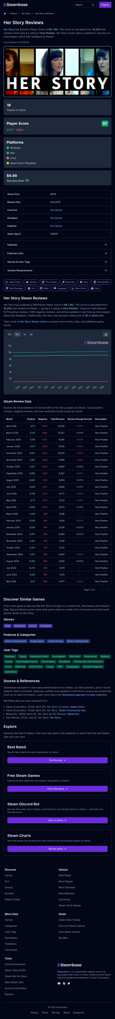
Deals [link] (84, 282)
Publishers (11, 943)
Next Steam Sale (14, 982)
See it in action (57, 820)
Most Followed (67, 887)
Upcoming (64, 899)
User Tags (10, 931)
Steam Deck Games (70, 905)
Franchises (11, 949)
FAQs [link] (95, 288)
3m (10, 334)
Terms (45, 1012)
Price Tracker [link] (49, 282)
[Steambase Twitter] (69, 983)
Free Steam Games (69, 931)
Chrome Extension (15, 964)
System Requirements (57, 270)
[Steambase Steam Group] (64, 983)
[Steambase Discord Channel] (59, 983)
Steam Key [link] (68, 282)
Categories (11, 925)
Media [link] (44, 288)
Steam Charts (12, 899)
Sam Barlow (56, 210)
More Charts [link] (79, 288)
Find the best (57, 760)
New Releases (67, 893)
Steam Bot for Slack (16, 976)
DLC (7, 881)
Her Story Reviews (44, 13)
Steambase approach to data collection (84, 694)
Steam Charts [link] (13, 282)
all (31, 334)
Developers (11, 937)
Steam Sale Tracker (70, 919)
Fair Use (56, 1012)
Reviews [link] (31, 282)
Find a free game (57, 788)
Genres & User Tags (57, 262)
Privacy (34, 1012)
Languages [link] (60, 288)
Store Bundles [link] (101, 282)
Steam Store (77, 706)
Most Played (66, 881)
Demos (9, 887)
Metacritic (73, 713)
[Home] (5, 13)
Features (57, 245)
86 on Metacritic (94, 315)
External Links (57, 253)
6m (17, 334)
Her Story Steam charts (33, 321)
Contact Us (78, 1012)
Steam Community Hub (72, 710)
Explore (105, 4)
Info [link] (31, 288)
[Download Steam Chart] (106, 334)
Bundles (9, 893)
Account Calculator (15, 988)
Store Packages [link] (14, 288)
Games (13, 13)
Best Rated (65, 875)
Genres (9, 919)
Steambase (63, 971)
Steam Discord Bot (15, 970)
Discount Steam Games (72, 925)
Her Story (26, 13)
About (66, 1012)
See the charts (58, 848)
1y (25, 334)
